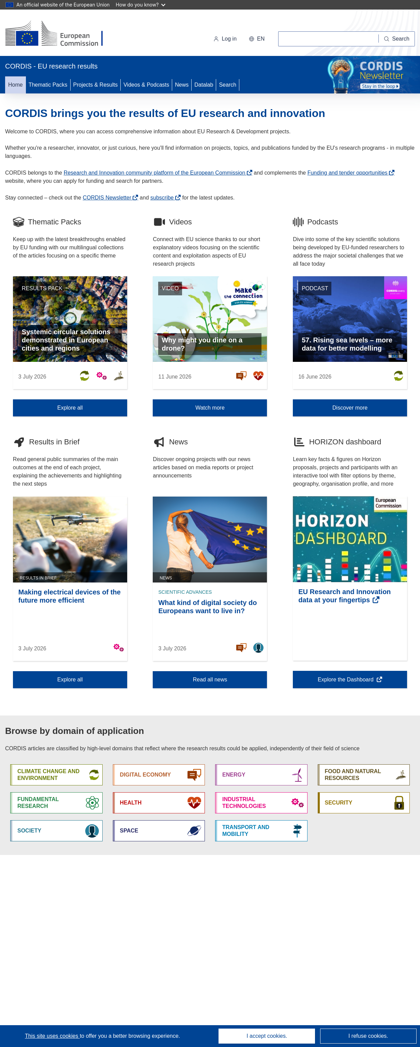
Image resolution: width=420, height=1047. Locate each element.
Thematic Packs (48, 85)
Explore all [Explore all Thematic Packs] (70, 408)
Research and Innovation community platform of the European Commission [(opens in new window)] (154, 173)
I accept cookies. (266, 1036)
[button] (256, 38)
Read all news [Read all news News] (210, 679)
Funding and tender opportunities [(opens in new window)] (348, 173)
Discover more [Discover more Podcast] (350, 408)
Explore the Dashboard (346, 681)
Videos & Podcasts (146, 85)
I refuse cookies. (368, 1036)
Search (227, 85)
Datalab (203, 85)
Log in (225, 39)
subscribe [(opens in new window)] (162, 198)
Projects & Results (95, 85)
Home (15, 85)
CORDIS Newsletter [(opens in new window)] (107, 198)
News (182, 85)
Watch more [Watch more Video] (210, 408)
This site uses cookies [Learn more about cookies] (52, 1036)
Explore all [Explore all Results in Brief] (70, 679)
